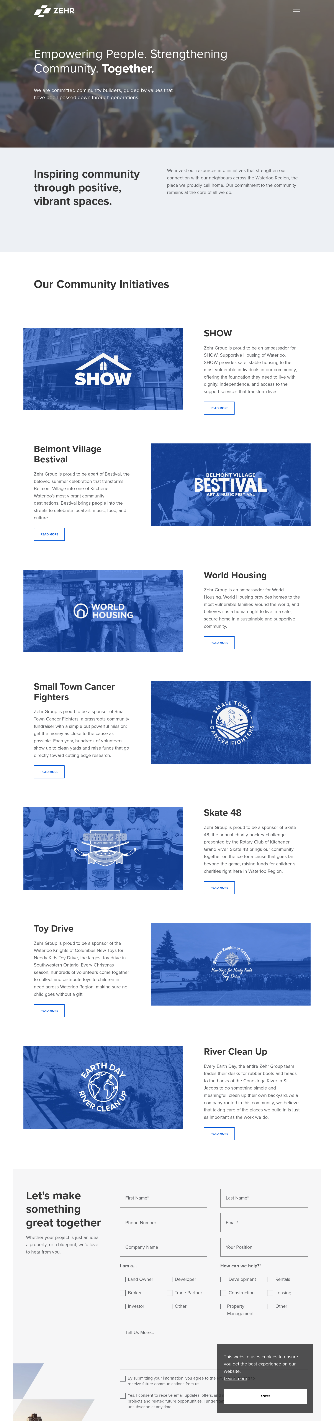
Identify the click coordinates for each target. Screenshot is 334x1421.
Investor (136, 1306)
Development (242, 1279)
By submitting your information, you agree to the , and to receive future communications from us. (187, 1381)
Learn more (235, 1378)
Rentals (282, 1279)
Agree (265, 1396)
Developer (185, 1279)
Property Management (240, 1310)
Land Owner (140, 1279)
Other (181, 1306)
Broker (135, 1292)
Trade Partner (188, 1292)
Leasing (283, 1292)
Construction (242, 1292)
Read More (219, 408)
